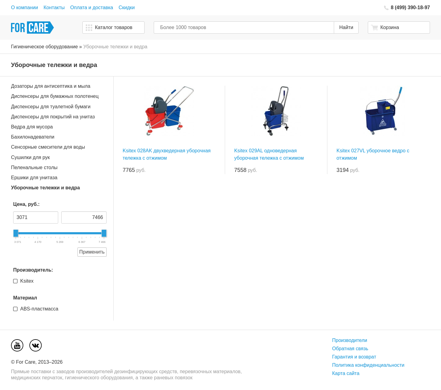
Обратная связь (350, 348)
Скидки (127, 7)
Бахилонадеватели (32, 136)
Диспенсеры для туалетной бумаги (50, 106)
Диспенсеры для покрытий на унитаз (53, 116)
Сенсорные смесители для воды (48, 147)
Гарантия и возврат (354, 356)
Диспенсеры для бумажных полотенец (55, 96)
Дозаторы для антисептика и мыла (50, 86)
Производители (350, 340)
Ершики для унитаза (34, 177)
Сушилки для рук (30, 157)
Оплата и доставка (91, 7)
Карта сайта (346, 373)
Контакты (54, 7)
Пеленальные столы (34, 167)
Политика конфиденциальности (368, 365)
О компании (24, 7)
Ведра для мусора (32, 126)
